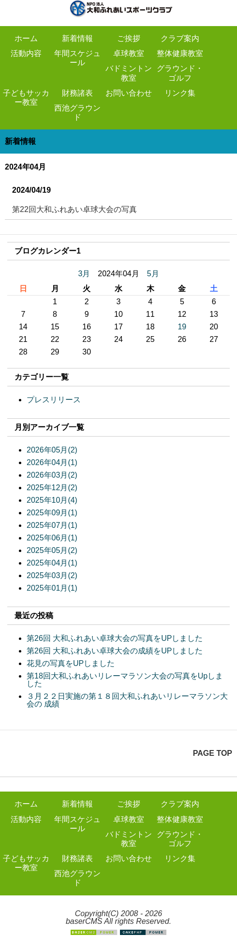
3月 (84, 273)
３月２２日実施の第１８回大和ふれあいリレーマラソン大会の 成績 (127, 700)
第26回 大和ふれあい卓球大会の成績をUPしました (115, 651)
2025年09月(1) (52, 513)
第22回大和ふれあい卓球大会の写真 (74, 209)
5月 (153, 273)
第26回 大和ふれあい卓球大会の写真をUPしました (115, 638)
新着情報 (77, 38)
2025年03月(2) (52, 575)
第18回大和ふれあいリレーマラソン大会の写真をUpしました (125, 680)
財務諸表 (77, 93)
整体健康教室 (180, 53)
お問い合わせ (128, 93)
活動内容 (26, 53)
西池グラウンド (77, 112)
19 (182, 327)
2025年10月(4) (52, 500)
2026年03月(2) (52, 475)
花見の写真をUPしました (71, 663)
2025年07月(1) (52, 525)
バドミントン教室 (128, 73)
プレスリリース (54, 400)
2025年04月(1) (52, 563)
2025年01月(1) (52, 588)
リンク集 (179, 93)
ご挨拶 (128, 38)
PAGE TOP (212, 753)
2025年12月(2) (52, 487)
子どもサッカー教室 (26, 97)
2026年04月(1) (52, 462)
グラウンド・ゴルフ (180, 73)
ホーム (26, 38)
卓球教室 (128, 53)
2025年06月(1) (52, 538)
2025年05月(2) (52, 550)
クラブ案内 (180, 38)
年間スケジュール (77, 58)
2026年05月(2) (52, 450)
